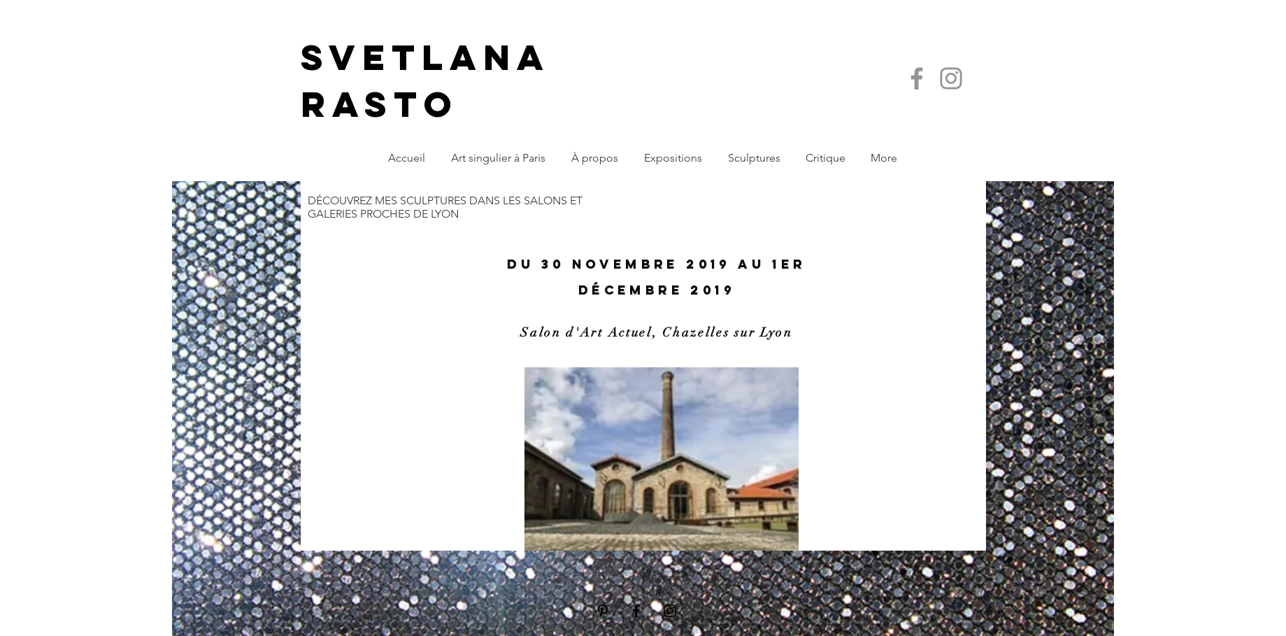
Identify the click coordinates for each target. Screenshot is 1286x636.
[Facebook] (916, 78)
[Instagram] (951, 78)
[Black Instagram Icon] (670, 610)
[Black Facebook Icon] (636, 610)
